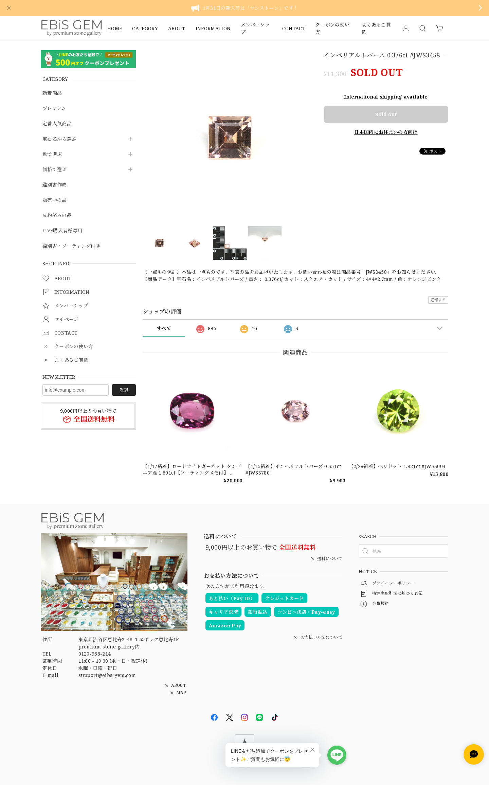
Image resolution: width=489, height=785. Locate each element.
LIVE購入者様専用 (62, 231)
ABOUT (176, 28)
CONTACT (293, 28)
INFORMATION (213, 28)
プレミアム (54, 108)
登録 (124, 390)
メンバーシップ (255, 28)
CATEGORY (145, 28)
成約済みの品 (57, 215)
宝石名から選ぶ (59, 139)
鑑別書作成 (54, 185)
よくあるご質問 (376, 28)
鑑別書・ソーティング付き (71, 246)
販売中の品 (54, 200)
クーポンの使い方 (332, 28)
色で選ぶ (52, 154)
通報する (438, 299)
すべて (164, 328)
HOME (114, 28)
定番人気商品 (57, 124)
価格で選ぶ (54, 170)
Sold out (386, 114)
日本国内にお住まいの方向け (385, 132)
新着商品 (52, 93)
